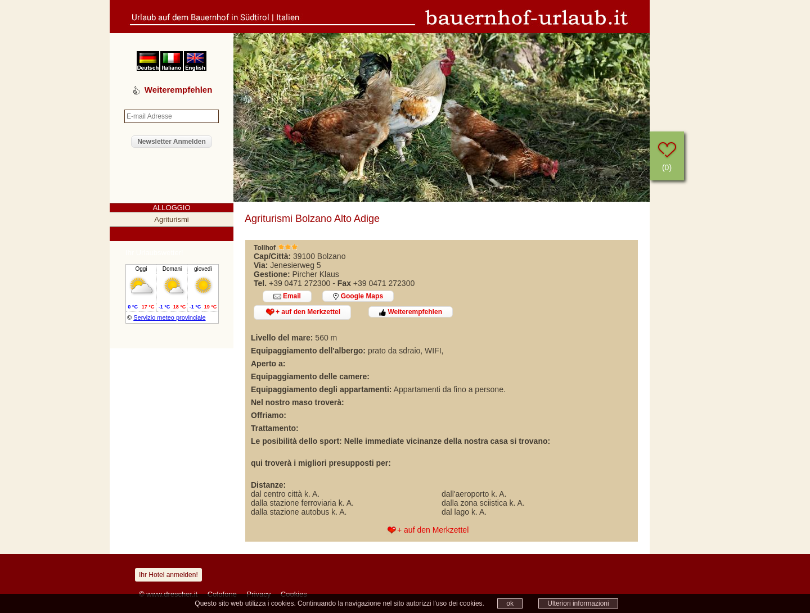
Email (287, 296)
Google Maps (358, 296)
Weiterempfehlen (410, 312)
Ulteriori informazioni (578, 603)
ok (510, 603)
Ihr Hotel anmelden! (168, 575)
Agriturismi (171, 219)
